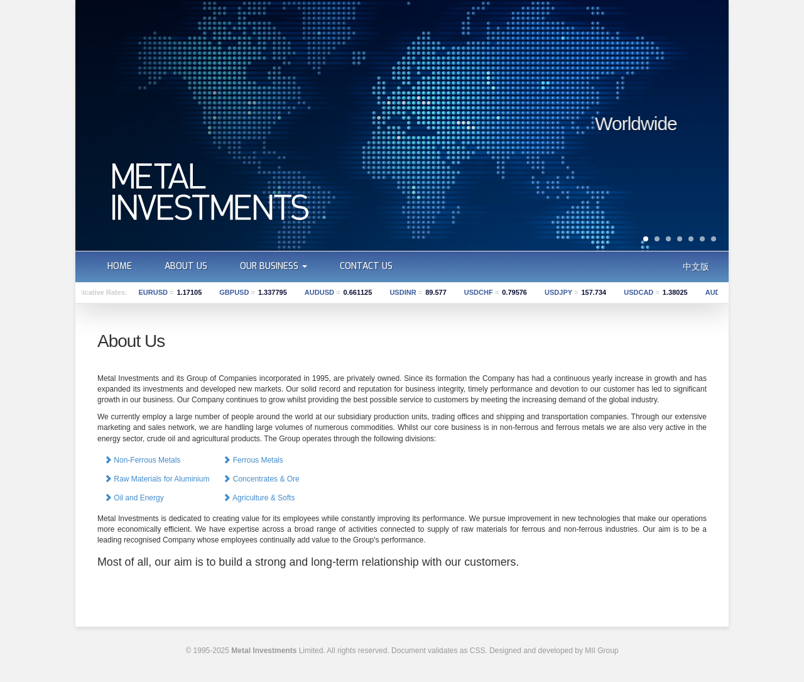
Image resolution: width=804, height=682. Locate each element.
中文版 (696, 266)
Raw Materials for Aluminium (156, 479)
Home (119, 266)
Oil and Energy (134, 497)
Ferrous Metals (253, 460)
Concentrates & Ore (261, 479)
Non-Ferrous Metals (142, 460)
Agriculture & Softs (259, 497)
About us (186, 266)
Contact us (366, 266)
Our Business (273, 266)
